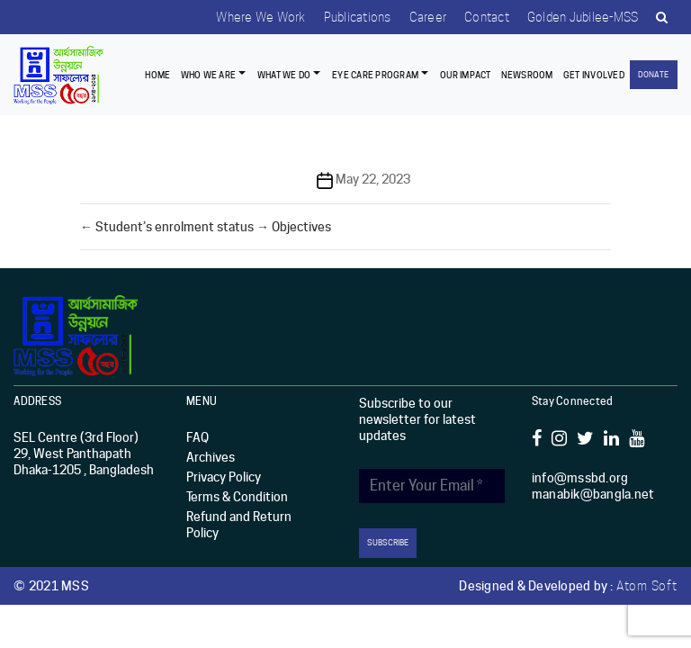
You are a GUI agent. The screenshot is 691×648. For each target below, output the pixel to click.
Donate (653, 74)
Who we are (209, 74)
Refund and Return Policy (239, 524)
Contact (486, 17)
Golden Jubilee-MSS (583, 17)
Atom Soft (647, 586)
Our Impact (465, 74)
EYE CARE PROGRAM (375, 74)
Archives (210, 457)
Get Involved (593, 74)
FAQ (197, 437)
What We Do (284, 74)
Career (428, 17)
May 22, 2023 (373, 179)
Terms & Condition (237, 497)
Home (157, 74)
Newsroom (527, 74)
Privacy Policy (223, 477)
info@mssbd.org (580, 478)
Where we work (260, 17)
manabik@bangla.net (593, 494)
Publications (357, 17)
